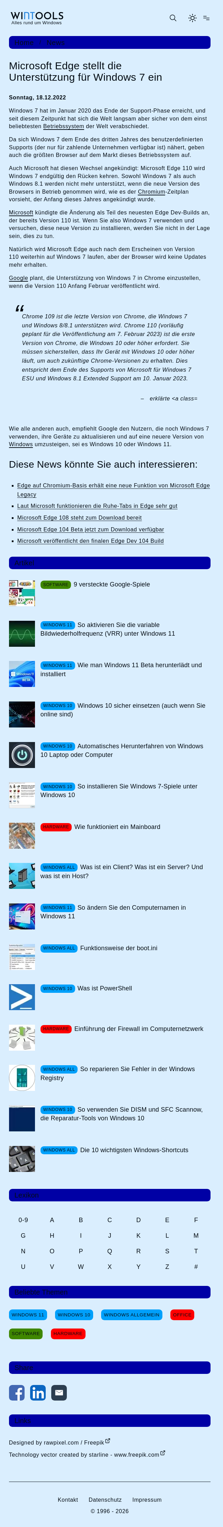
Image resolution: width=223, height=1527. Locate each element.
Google (18, 278)
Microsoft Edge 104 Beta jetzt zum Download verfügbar (90, 529)
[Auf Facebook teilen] (17, 1394)
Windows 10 (74, 1314)
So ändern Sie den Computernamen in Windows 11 (113, 912)
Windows (21, 444)
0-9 (23, 1220)
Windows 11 (28, 1314)
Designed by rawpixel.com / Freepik (56, 1443)
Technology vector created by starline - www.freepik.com (84, 1455)
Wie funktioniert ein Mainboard (117, 826)
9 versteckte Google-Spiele (112, 584)
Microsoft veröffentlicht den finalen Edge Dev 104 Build (90, 541)
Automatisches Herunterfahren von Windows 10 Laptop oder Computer (122, 750)
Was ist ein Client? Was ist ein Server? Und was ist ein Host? (122, 871)
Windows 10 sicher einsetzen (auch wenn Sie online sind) (123, 710)
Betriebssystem (63, 126)
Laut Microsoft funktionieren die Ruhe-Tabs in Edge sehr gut (97, 506)
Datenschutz (105, 1500)
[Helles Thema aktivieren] (192, 18)
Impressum (147, 1500)
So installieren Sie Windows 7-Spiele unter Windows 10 (119, 790)
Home (24, 42)
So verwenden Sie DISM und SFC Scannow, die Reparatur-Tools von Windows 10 (122, 1114)
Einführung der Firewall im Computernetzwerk (139, 1028)
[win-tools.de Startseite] (36, 18)
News (56, 42)
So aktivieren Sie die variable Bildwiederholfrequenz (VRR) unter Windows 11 (108, 629)
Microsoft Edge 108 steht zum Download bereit (79, 518)
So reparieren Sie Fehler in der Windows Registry (118, 1073)
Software (26, 1333)
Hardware (68, 1333)
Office (182, 1314)
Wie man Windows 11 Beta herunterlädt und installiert (121, 669)
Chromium (151, 192)
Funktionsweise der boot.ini (119, 948)
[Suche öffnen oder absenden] (173, 18)
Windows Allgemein (131, 1314)
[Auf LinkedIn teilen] (38, 1394)
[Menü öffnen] (206, 18)
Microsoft (21, 212)
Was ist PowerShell (105, 988)
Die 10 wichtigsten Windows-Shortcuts (134, 1150)
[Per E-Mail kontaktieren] (59, 1394)
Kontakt (68, 1500)
